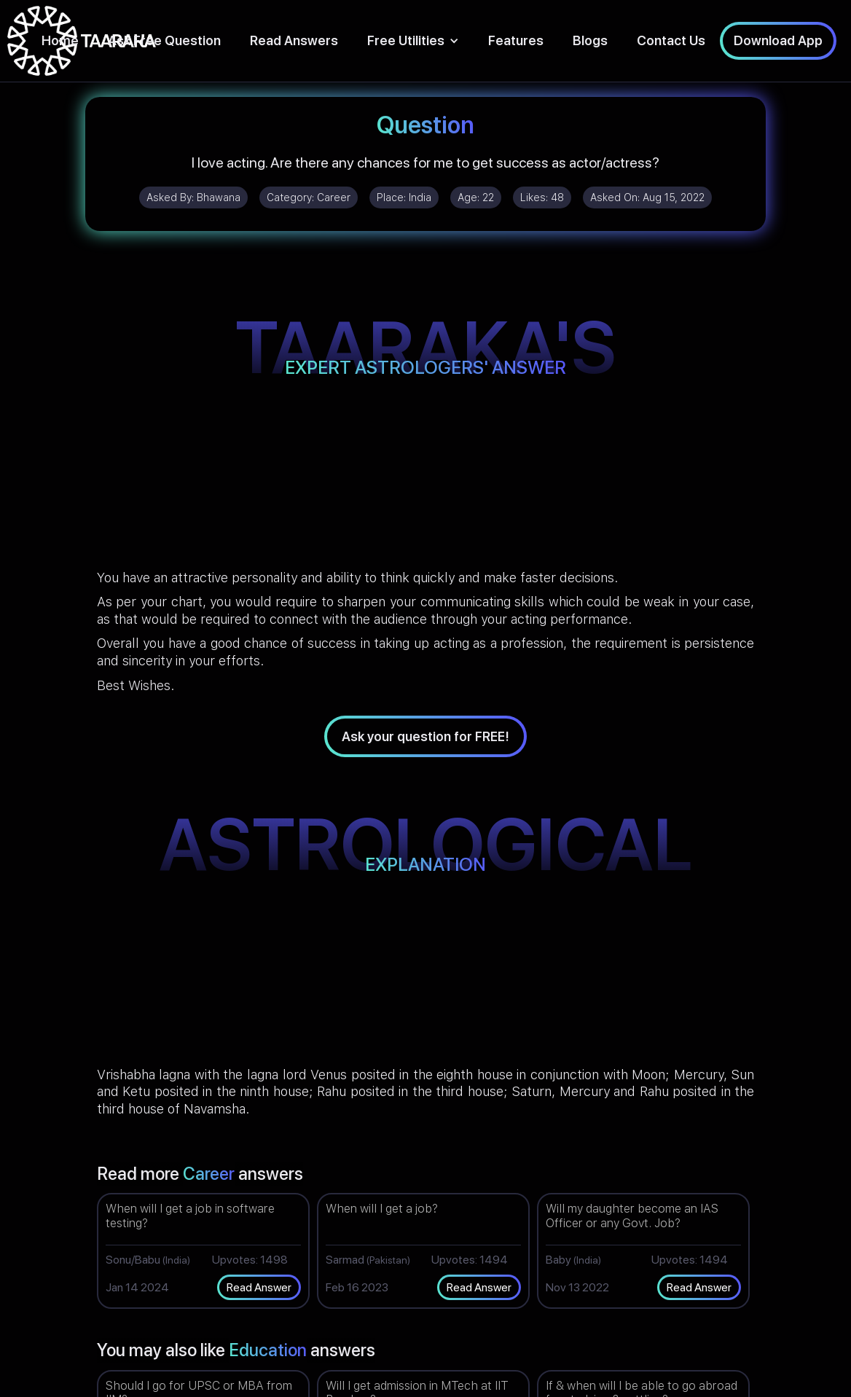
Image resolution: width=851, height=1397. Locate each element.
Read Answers (294, 40)
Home (60, 40)
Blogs (590, 40)
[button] (413, 40)
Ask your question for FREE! (425, 736)
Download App (778, 40)
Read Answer (259, 1287)
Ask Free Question (164, 40)
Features (516, 40)
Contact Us (671, 40)
